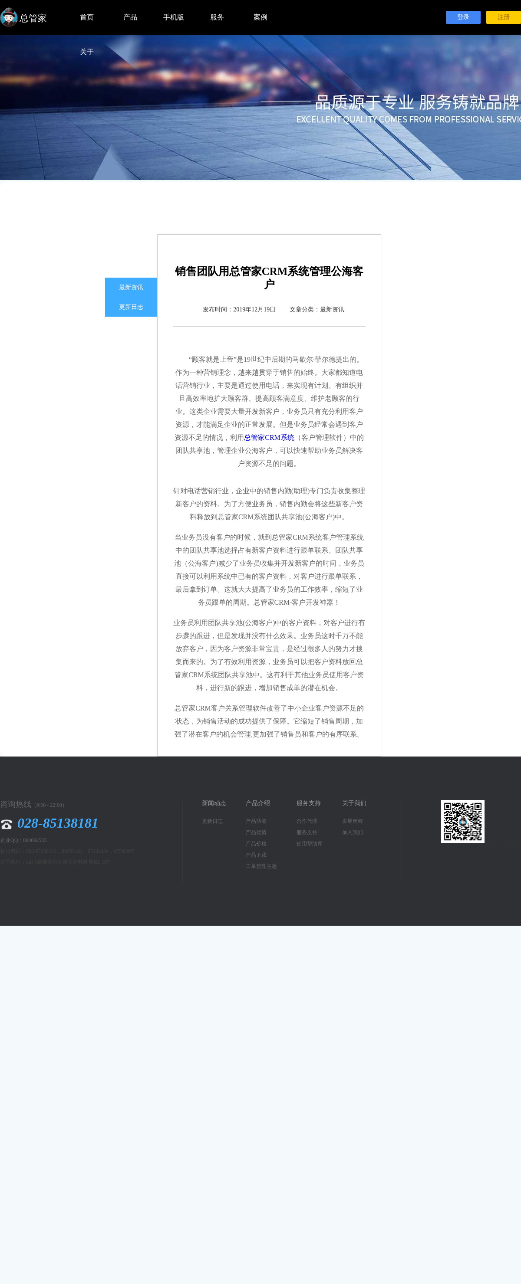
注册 (504, 17)
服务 (217, 17)
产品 (130, 17)
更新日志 (131, 307)
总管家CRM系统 (269, 437)
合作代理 (307, 821)
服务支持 (307, 832)
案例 (260, 17)
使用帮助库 (310, 844)
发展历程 (352, 821)
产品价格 (256, 844)
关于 (87, 52)
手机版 (173, 17)
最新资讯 (131, 287)
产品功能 (256, 821)
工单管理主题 (261, 866)
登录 (463, 17)
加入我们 (352, 832)
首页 (87, 17)
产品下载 (256, 855)
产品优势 (256, 832)
